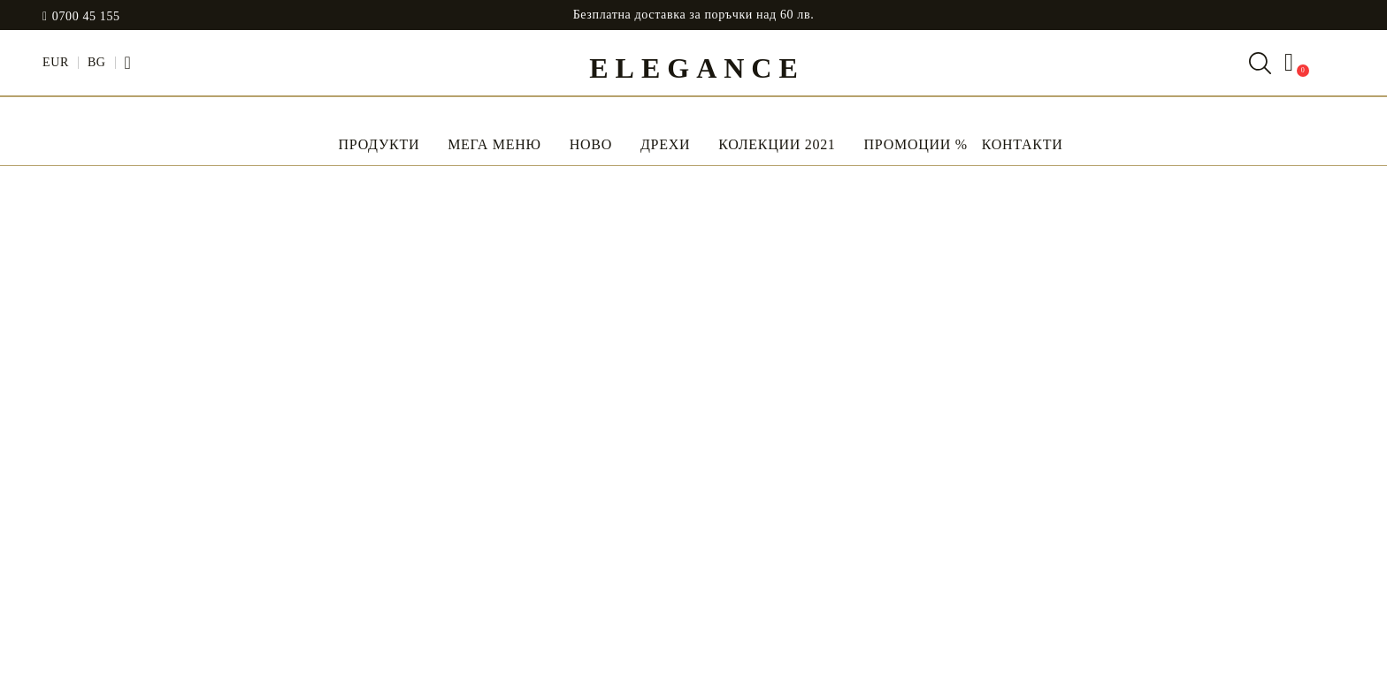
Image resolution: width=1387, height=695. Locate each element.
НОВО (591, 144)
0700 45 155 (86, 17)
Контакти (1022, 144)
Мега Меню (494, 144)
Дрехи (665, 144)
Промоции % (916, 144)
